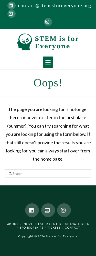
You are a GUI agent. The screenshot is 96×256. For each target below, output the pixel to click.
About (12, 224)
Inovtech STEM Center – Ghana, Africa (56, 224)
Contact (72, 227)
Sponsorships (31, 227)
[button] (48, 62)
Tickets (53, 227)
